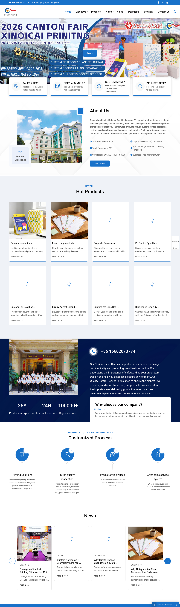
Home (68, 11)
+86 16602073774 (20, 2)
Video (120, 11)
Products (96, 11)
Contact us (163, 11)
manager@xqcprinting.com (46, 2)
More (90, 53)
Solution (148, 11)
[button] (172, 51)
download (133, 11)
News (109, 11)
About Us (81, 11)
